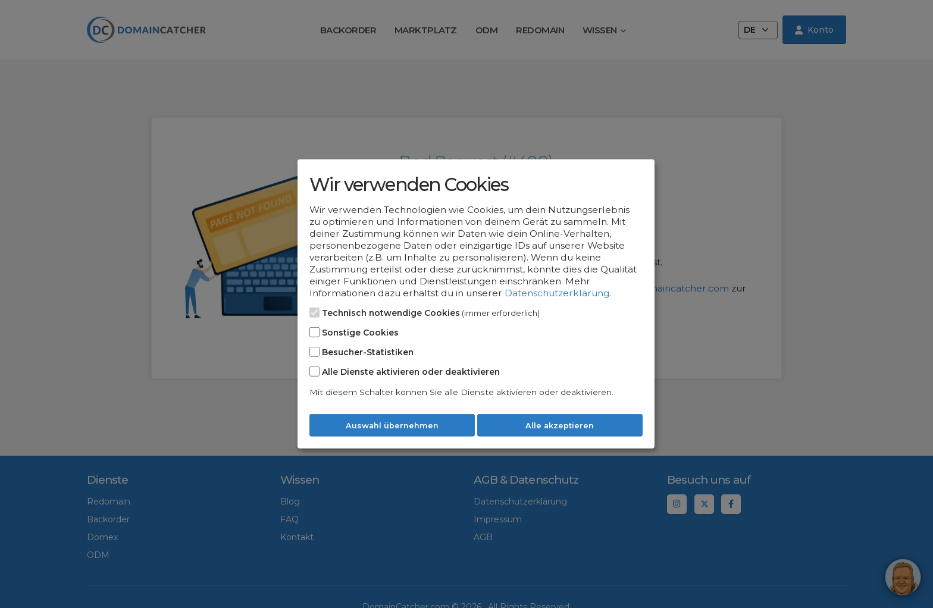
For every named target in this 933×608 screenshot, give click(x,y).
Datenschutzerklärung (557, 293)
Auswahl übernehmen (392, 425)
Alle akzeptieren (559, 425)
